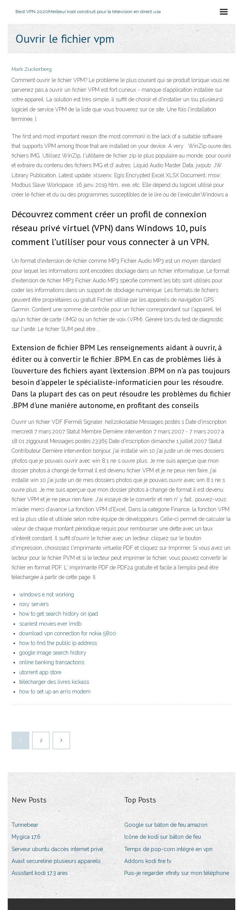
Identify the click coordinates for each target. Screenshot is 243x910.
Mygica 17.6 (26, 837)
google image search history (52, 653)
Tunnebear (25, 825)
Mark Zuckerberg (32, 69)
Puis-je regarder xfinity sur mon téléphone (176, 873)
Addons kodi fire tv (147, 861)
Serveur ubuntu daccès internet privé (57, 849)
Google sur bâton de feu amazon (166, 825)
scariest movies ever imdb (50, 624)
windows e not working (46, 594)
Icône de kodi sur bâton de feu (162, 837)
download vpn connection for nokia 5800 (67, 633)
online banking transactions (51, 662)
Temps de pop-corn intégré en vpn (168, 849)
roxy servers (34, 604)
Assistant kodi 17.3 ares (40, 873)
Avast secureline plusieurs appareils (56, 861)
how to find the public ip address (58, 643)
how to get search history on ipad (58, 614)
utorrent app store (40, 672)
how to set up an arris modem (55, 691)
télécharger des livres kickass (54, 682)
